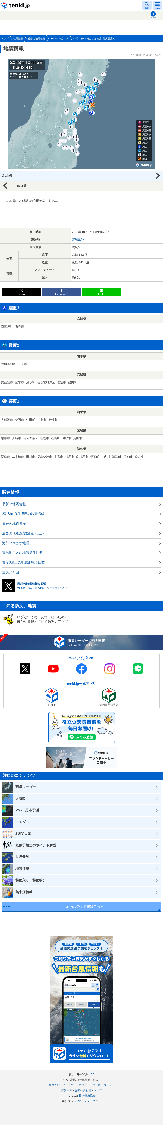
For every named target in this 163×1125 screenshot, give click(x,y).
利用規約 (54, 1085)
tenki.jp (16, 5)
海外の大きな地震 (15, 543)
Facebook (61, 294)
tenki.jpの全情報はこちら (85, 906)
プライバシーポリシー (76, 1085)
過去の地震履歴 (14, 523)
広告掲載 (66, 1090)
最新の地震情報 (14, 504)
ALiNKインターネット (87, 1101)
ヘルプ (98, 1090)
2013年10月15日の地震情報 (23, 514)
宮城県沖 (78, 239)
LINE (101, 294)
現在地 (153, 18)
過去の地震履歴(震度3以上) (23, 533)
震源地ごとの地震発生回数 (22, 552)
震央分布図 (10, 572)
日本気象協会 (87, 1095)
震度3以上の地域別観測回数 (23, 562)
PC (92, 1074)
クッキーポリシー (103, 1085)
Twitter (21, 294)
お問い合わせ (83, 1090)
